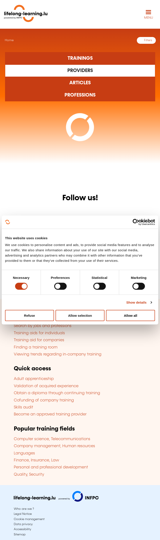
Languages (24, 453)
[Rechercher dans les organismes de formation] (80, 71)
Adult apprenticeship (34, 379)
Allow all (130, 315)
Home (9, 40)
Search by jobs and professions (42, 326)
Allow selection (80, 315)
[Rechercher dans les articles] (80, 83)
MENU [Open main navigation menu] (148, 17)
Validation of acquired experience (46, 386)
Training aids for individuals (39, 333)
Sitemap (20, 534)
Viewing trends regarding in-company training (57, 354)
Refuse (29, 315)
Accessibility (22, 529)
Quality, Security (29, 475)
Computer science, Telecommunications (52, 439)
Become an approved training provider (50, 414)
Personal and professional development (51, 467)
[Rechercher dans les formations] (80, 58)
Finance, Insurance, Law (36, 460)
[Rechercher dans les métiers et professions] (80, 95)
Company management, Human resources (54, 446)
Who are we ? (24, 508)
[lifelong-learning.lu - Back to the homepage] (26, 14)
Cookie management (29, 519)
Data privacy (23, 524)
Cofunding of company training (44, 400)
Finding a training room (35, 347)
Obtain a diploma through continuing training (57, 393)
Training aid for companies (39, 340)
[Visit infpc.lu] (56, 501)
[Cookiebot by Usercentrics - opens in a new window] (136, 222)
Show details (136, 302)
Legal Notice (23, 513)
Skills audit (23, 407)
